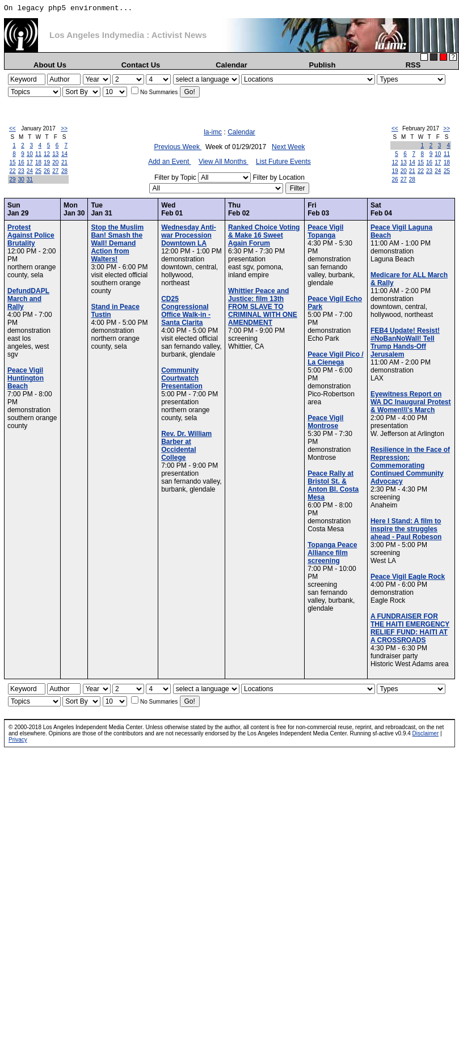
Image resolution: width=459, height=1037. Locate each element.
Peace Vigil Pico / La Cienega (336, 358)
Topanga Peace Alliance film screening (332, 553)
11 (38, 154)
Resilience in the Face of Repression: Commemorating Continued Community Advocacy (410, 465)
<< (12, 128)
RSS (413, 65)
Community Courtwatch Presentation (182, 378)
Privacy (18, 740)
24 (30, 171)
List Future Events (283, 162)
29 (13, 179)
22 (13, 171)
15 (13, 162)
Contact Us (141, 65)
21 (64, 162)
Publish (322, 65)
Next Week (288, 147)
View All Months (224, 162)
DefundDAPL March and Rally (28, 299)
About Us (49, 65)
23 (21, 171)
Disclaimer (425, 733)
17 (30, 162)
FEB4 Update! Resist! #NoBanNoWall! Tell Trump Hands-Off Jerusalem (405, 342)
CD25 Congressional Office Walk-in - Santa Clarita (185, 311)
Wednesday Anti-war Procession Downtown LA (188, 235)
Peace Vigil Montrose (325, 422)
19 (47, 162)
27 (55, 171)
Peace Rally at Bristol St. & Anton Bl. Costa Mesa (333, 485)
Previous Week (177, 147)
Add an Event (169, 162)
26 (47, 171)
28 (64, 171)
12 (47, 154)
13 (55, 154)
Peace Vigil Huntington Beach (25, 378)
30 (21, 179)
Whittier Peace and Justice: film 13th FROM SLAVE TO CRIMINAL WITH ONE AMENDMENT (262, 307)
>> (64, 128)
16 (21, 162)
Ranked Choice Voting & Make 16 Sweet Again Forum (264, 235)
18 (38, 162)
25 (38, 171)
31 (30, 179)
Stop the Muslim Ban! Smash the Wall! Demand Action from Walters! (117, 243)
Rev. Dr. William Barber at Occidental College (186, 446)
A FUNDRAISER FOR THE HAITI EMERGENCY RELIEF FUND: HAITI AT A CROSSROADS (409, 628)
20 (55, 162)
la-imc (213, 132)
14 (64, 154)
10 (30, 154)
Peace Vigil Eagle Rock (407, 577)
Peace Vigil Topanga (325, 231)
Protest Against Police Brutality (30, 235)
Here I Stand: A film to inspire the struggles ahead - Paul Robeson (405, 529)
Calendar (231, 65)
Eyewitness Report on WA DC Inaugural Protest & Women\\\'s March (410, 402)
